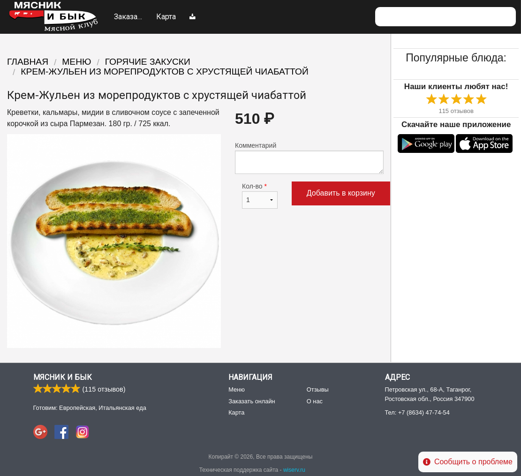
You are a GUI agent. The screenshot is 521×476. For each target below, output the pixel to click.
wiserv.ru (294, 470)
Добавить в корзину (341, 193)
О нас (315, 401)
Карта (166, 16)
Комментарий (309, 158)
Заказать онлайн (129, 23)
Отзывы (318, 389)
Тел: (417, 412)
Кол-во (260, 195)
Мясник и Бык (62, 377)
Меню (200, 23)
